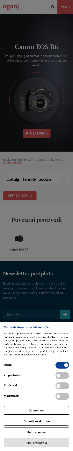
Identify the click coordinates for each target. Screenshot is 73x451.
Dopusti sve (36, 410)
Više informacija (36, 443)
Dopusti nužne (36, 432)
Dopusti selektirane (37, 421)
